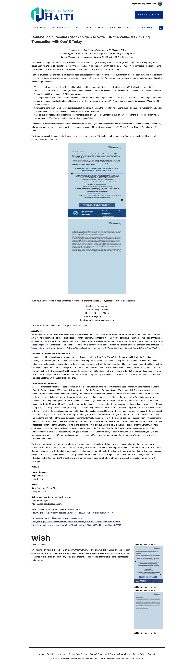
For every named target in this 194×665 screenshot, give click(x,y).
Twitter (144, 348)
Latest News (39, 27)
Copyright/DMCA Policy (120, 654)
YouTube (156, 348)
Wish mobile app (38, 348)
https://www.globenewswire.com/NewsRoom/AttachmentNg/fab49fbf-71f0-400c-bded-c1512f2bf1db (75, 522)
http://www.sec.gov (80, 374)
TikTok (108, 348)
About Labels (83, 27)
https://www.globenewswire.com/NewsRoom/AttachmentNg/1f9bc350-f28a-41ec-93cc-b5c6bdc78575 (76, 525)
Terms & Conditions (98, 654)
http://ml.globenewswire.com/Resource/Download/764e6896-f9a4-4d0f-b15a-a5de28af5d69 (72, 513)
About (41, 654)
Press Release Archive (56, 654)
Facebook (86, 348)
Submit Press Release (78, 654)
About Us (115, 27)
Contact (100, 27)
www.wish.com (57, 348)
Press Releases (61, 27)
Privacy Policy (139, 654)
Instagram (96, 348)
